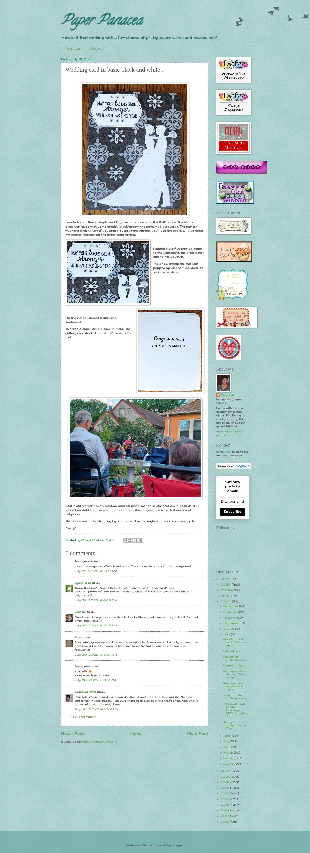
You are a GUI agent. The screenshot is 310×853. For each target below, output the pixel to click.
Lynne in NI (83, 583)
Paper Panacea (101, 22)
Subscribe (232, 512)
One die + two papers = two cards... (233, 686)
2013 (225, 816)
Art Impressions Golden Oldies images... (235, 674)
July (227, 634)
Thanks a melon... (235, 665)
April (227, 746)
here (227, 451)
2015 (225, 804)
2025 (226, 584)
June (227, 735)
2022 (226, 601)
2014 (225, 810)
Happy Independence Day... (234, 725)
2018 (225, 787)
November (231, 611)
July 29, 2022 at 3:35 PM (96, 600)
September (232, 623)
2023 (225, 596)
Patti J (79, 637)
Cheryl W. (227, 395)
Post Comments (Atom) (99, 741)
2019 (225, 782)
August (229, 628)
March (228, 752)
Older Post (197, 733)
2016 (225, 799)
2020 (226, 776)
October (229, 617)
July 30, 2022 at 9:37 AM (96, 654)
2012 (225, 821)
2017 (225, 793)
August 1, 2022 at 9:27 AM (96, 709)
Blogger (177, 845)
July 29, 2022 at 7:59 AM (96, 571)
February (230, 758)
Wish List (74, 48)
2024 (225, 590)
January (229, 763)
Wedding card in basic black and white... (235, 642)
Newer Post (72, 733)
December (231, 606)
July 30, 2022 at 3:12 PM (95, 680)
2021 (225, 770)
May (227, 741)
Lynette (80, 611)
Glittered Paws (85, 691)
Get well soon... (234, 651)
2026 (226, 579)
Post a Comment (83, 716)
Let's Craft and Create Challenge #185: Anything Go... (236, 710)
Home (95, 48)
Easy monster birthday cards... (236, 696)
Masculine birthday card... (235, 658)
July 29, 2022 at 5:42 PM (96, 625)
